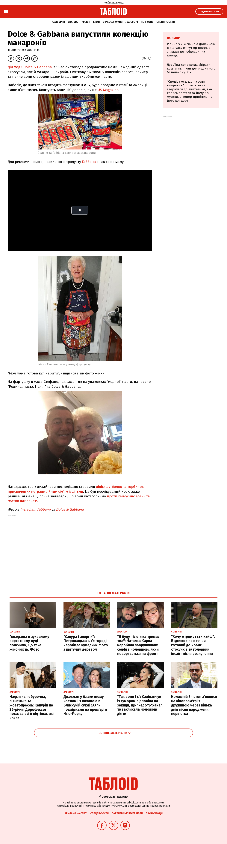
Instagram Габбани (35, 509)
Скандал (73, 22)
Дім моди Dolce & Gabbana (30, 67)
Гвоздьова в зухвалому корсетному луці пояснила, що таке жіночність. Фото (29, 643)
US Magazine (108, 90)
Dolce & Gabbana (70, 509)
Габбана (89, 162)
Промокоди (154, 813)
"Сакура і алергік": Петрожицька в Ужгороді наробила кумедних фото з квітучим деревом (85, 643)
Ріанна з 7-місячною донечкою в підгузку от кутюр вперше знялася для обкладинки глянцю (191, 49)
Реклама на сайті (75, 813)
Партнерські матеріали (127, 813)
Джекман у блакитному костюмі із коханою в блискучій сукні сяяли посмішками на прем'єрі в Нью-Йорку (85, 705)
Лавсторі (131, 22)
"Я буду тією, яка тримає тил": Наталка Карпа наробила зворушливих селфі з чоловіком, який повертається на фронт (138, 645)
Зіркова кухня (112, 22)
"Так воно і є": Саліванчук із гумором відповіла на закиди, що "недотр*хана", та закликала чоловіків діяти (140, 705)
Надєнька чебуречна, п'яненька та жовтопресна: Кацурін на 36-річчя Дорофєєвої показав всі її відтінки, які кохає (32, 707)
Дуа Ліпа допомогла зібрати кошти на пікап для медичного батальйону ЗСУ (191, 68)
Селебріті (58, 22)
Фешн (86, 22)
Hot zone (147, 22)
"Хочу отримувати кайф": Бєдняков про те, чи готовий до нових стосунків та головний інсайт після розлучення (193, 645)
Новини (173, 38)
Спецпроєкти (165, 22)
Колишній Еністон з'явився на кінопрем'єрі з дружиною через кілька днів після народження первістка (194, 705)
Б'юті (96, 22)
